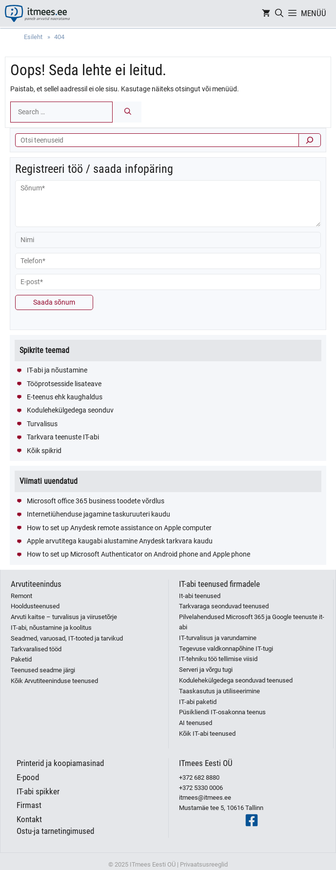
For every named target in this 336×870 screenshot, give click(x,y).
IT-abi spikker (38, 791)
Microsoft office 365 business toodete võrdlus (95, 501)
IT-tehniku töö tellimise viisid (218, 659)
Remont (21, 596)
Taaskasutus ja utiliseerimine (219, 691)
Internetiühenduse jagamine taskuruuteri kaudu (98, 514)
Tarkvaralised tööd (36, 649)
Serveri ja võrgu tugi (206, 669)
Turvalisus (42, 424)
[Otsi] (309, 140)
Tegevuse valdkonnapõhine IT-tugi (226, 648)
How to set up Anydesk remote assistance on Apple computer (119, 528)
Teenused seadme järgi (43, 670)
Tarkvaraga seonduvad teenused (224, 606)
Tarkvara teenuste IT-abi (63, 437)
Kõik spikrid (44, 451)
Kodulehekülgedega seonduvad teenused (236, 680)
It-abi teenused (199, 596)
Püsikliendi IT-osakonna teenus (222, 712)
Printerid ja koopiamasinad (60, 763)
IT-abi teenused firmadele (219, 584)
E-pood (28, 777)
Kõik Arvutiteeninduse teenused (54, 680)
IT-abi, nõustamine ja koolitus (51, 627)
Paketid (21, 659)
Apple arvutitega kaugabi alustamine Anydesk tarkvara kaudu (120, 541)
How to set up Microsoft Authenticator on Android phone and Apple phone (138, 554)
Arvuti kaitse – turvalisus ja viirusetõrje (64, 617)
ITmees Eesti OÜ (206, 763)
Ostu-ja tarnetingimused (55, 831)
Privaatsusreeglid (204, 864)
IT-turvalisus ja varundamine (218, 638)
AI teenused (195, 722)
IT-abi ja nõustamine (57, 370)
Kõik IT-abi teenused (207, 733)
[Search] (127, 112)
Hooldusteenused (35, 606)
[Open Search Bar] (279, 13)
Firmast (29, 805)
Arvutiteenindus (36, 584)
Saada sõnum (54, 302)
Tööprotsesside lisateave (64, 384)
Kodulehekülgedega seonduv (70, 410)
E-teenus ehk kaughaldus (64, 397)
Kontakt (29, 819)
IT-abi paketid (198, 701)
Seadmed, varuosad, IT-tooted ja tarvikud (67, 638)
